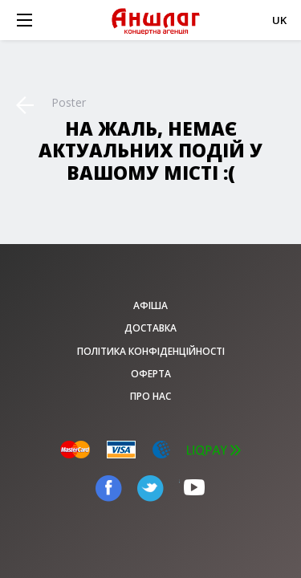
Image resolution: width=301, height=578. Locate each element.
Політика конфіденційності (151, 351)
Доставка (150, 328)
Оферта (151, 374)
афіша (150, 305)
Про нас (150, 396)
